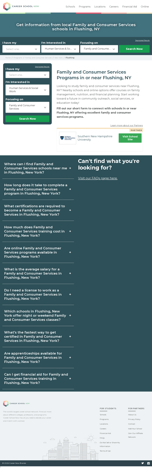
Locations (99, 6)
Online (145, 6)
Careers (113, 6)
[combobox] (21, 49)
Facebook (148, 463)
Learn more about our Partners (126, 125)
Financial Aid (129, 6)
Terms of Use (105, 451)
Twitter (142, 463)
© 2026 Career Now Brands (14, 463)
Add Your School (135, 429)
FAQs (102, 438)
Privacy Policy (134, 419)
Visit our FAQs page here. (97, 178)
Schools (70, 6)
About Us (132, 414)
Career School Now (24, 6)
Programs (84, 6)
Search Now (134, 48)
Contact (131, 424)
